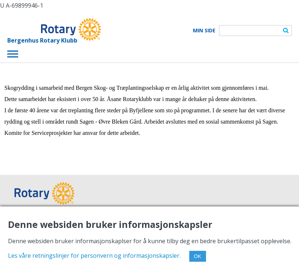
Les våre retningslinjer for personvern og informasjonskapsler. (94, 256)
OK (197, 256)
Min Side (204, 30)
